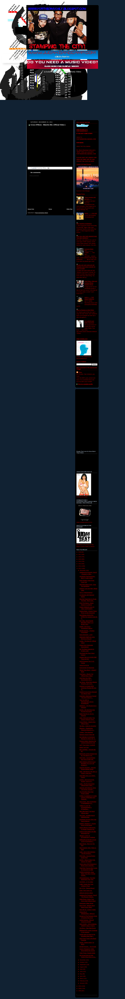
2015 (80, 559)
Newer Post (31, 209)
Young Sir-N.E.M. (84, 665)
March (82, 978)
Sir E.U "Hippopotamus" (86, 592)
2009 (80, 988)
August (82, 967)
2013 (80, 563)
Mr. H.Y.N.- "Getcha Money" (87, 888)
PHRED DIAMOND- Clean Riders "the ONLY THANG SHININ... (87, 873)
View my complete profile (85, 384)
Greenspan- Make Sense (86, 903)
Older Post (69, 209)
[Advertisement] (50, 193)
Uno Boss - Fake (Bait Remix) (88, 928)
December (83, 570)
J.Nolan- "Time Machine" (86, 732)
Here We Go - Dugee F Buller (88, 909)
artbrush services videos (86, 893)
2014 (80, 561)
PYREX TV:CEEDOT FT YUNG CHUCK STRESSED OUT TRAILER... (88, 797)
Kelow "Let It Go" (84, 747)
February (82, 981)
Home (50, 209)
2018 (80, 552)
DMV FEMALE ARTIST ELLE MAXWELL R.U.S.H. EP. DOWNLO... (88, 763)
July (81, 969)
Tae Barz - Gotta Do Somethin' (88, 726)
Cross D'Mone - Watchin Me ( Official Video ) (48, 125)
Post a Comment (34, 175)
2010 (80, 986)
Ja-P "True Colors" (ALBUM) (87, 745)
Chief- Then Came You (86, 890)
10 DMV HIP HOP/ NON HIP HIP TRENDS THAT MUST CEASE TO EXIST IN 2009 (85, 267)
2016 (80, 557)
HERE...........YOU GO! (90, 213)
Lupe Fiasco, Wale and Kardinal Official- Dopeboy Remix (90, 283)
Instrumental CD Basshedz (87, 667)
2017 (80, 554)
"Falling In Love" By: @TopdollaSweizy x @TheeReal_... (86, 807)
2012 (80, 566)
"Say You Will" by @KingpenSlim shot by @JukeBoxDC (87, 701)
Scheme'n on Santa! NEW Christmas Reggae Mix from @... (88, 688)
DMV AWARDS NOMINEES (84, 223)
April (81, 976)
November (83, 960)
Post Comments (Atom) (41, 212)
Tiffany (80, 372)
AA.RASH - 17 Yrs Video (86, 882)
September (83, 964)
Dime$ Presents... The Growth (88, 946)
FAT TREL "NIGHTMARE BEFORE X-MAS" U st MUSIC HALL (86, 622)
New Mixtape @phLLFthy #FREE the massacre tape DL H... (88, 616)
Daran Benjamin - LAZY (86, 634)
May (81, 974)
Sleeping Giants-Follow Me (87, 734)
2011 (80, 568)
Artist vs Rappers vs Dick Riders (85, 310)
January (82, 983)
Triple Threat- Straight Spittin (87, 953)
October (82, 962)
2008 (80, 990)
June (81, 971)
